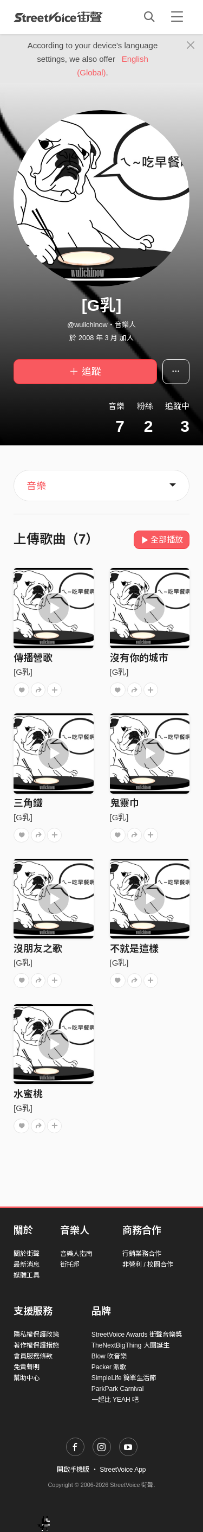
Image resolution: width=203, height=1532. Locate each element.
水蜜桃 (28, 1094)
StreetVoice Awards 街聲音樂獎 (136, 1334)
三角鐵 (28, 803)
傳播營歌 (33, 658)
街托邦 (70, 1264)
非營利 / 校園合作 (147, 1264)
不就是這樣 (134, 948)
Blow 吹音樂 (109, 1356)
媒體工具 (27, 1275)
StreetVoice (58, 16)
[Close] (191, 45)
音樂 (36, 486)
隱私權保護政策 (36, 1334)
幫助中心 (27, 1378)
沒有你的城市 (139, 658)
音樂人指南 (76, 1253)
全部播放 (161, 539)
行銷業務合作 (141, 1253)
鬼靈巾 (124, 803)
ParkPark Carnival (117, 1389)
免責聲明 (27, 1367)
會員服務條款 (33, 1356)
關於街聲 (27, 1253)
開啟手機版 (73, 1469)
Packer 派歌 (109, 1367)
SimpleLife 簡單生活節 (123, 1378)
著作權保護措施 (36, 1345)
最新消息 (27, 1264)
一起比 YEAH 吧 (115, 1399)
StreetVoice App (123, 1469)
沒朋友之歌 (38, 948)
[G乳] (23, 671)
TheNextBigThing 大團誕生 (130, 1345)
